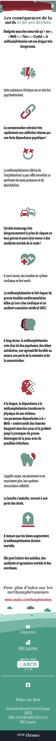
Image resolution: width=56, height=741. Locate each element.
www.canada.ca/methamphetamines (28, 599)
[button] (52, 6)
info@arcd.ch (28, 632)
